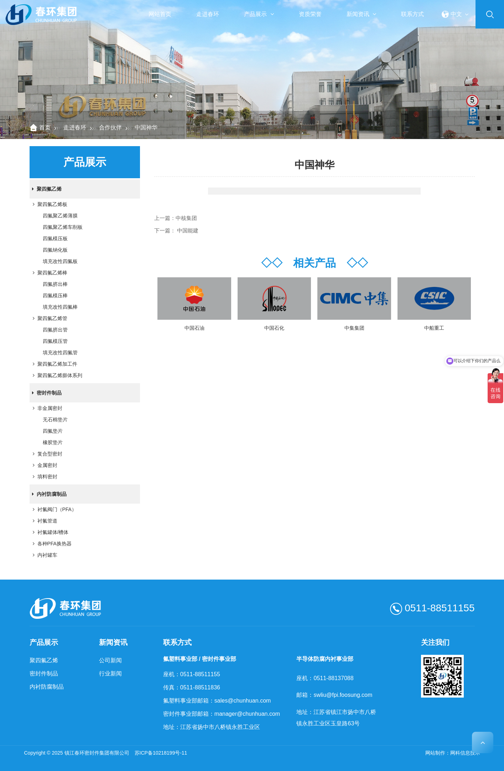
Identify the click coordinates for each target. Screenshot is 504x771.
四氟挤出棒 (55, 284)
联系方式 (412, 14)
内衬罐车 (43, 555)
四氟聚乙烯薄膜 (60, 216)
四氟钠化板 (55, 250)
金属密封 (43, 465)
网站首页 (160, 14)
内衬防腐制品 (48, 494)
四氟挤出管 (55, 330)
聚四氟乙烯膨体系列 (56, 375)
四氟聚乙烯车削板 (63, 227)
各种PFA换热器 (51, 543)
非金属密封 (46, 408)
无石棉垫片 (55, 419)
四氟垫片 (53, 431)
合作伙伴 (110, 127)
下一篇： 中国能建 (176, 230)
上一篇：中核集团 (175, 218)
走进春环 (207, 14)
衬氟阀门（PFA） (53, 509)
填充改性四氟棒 (60, 307)
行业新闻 (110, 673)
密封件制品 (46, 393)
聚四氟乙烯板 (48, 204)
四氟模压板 (55, 238)
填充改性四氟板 (60, 261)
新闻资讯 (361, 14)
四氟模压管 (55, 341)
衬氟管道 (43, 520)
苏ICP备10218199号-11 (161, 753)
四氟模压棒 (55, 295)
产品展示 (259, 14)
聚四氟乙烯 (46, 189)
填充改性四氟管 (60, 352)
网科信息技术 (465, 753)
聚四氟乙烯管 (48, 318)
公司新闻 (110, 660)
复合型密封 (46, 453)
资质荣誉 (310, 14)
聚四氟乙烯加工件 (53, 364)
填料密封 (43, 476)
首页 (45, 127)
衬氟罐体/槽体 (49, 532)
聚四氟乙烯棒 (48, 272)
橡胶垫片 (53, 442)
